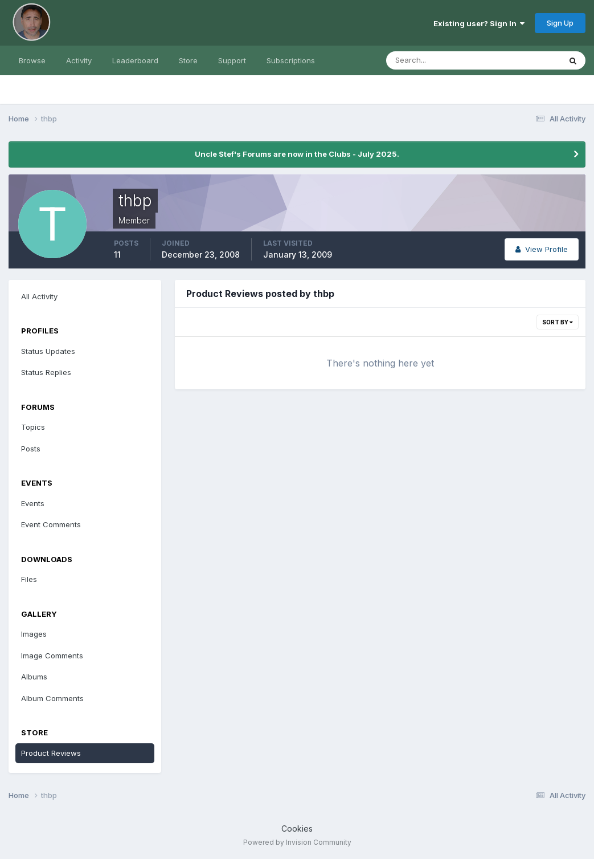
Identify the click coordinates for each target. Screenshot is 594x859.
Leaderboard (135, 60)
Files (29, 579)
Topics (33, 426)
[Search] (436, 60)
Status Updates (48, 351)
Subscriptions (291, 60)
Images (34, 633)
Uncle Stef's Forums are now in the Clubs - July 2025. (297, 153)
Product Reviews (51, 753)
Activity (79, 60)
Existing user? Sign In (479, 23)
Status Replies (46, 372)
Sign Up (560, 22)
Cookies (297, 828)
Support (232, 60)
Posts (30, 448)
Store (188, 60)
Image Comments (52, 655)
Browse (32, 60)
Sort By (557, 322)
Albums (34, 676)
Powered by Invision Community (297, 842)
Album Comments (52, 698)
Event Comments (51, 524)
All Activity (39, 296)
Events (32, 503)
